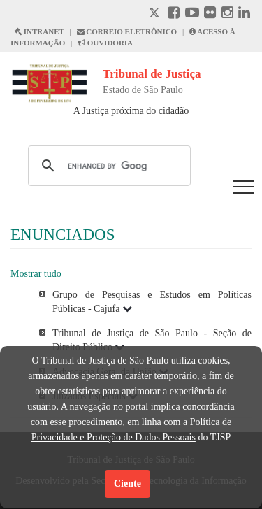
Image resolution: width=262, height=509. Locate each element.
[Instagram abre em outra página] (227, 14)
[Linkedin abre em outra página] (244, 14)
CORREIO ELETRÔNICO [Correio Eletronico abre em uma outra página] (127, 31)
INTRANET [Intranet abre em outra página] (39, 31)
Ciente (127, 483)
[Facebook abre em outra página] (173, 14)
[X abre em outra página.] (155, 14)
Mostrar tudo (35, 273)
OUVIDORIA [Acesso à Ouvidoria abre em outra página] (105, 42)
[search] (107, 165)
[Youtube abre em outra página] (192, 14)
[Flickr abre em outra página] (210, 14)
